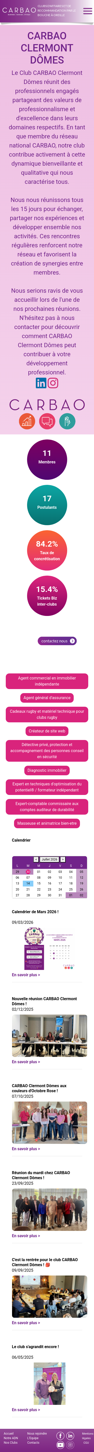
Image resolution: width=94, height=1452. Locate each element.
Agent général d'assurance (47, 697)
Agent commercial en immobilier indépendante (47, 681)
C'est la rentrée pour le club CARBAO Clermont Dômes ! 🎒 (45, 1262)
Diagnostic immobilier (47, 770)
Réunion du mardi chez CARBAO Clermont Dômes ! (41, 1175)
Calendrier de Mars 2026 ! (35, 911)
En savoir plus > (26, 974)
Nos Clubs (11, 1442)
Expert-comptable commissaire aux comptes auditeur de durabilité (47, 806)
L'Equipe (33, 1438)
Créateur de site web (47, 731)
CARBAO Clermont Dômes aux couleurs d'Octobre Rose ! (39, 1088)
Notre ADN (11, 1438)
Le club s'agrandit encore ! (35, 1346)
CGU (86, 1442)
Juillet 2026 (49, 859)
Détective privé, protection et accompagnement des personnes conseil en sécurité (46, 750)
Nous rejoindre (37, 1433)
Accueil (9, 1433)
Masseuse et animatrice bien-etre (47, 823)
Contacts (33, 1442)
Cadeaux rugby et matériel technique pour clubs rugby (47, 714)
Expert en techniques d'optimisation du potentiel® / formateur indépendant (47, 787)
